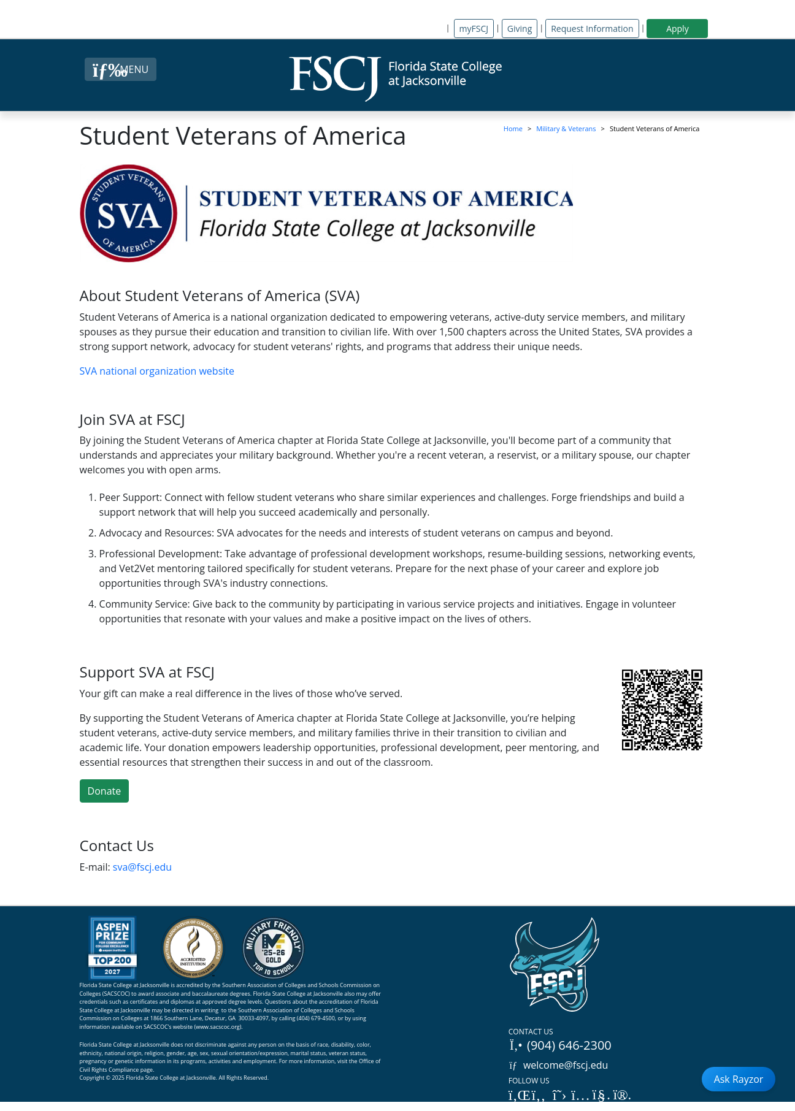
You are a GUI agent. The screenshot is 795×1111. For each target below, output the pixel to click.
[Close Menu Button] (120, 69)
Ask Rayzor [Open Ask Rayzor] (739, 1079)
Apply (677, 28)
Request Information (592, 28)
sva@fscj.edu (142, 867)
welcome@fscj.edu (559, 1065)
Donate (104, 791)
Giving (519, 28)
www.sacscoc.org (218, 1027)
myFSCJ (473, 28)
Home (513, 128)
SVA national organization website (157, 371)
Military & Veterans (566, 128)
